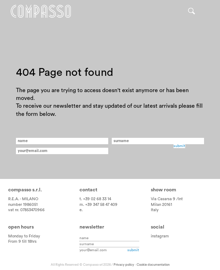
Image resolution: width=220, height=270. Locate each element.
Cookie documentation (153, 264)
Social (157, 227)
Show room (163, 189)
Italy (155, 210)
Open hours (21, 227)
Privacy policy (124, 264)
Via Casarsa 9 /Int (167, 199)
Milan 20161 (161, 205)
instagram (160, 236)
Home (41, 11)
